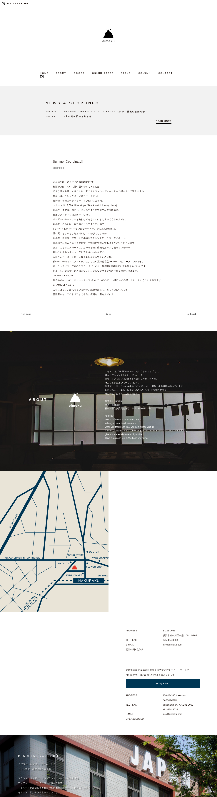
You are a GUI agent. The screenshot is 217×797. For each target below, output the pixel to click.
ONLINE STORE (15, 3)
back (108, 314)
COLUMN (144, 73)
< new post (23, 314)
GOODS (79, 73)
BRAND (126, 73)
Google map (162, 541)
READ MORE (163, 121)
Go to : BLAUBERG (34, 692)
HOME (44, 73)
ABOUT (61, 73)
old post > (194, 314)
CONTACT (165, 73)
